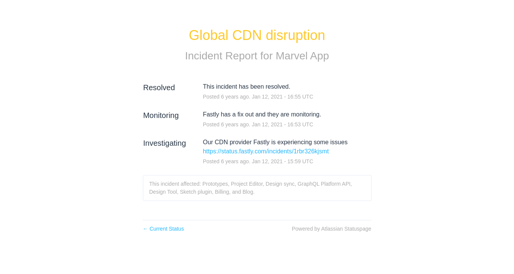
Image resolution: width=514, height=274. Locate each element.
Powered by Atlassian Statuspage (331, 229)
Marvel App (302, 56)
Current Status (163, 229)
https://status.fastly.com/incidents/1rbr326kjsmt (266, 151)
